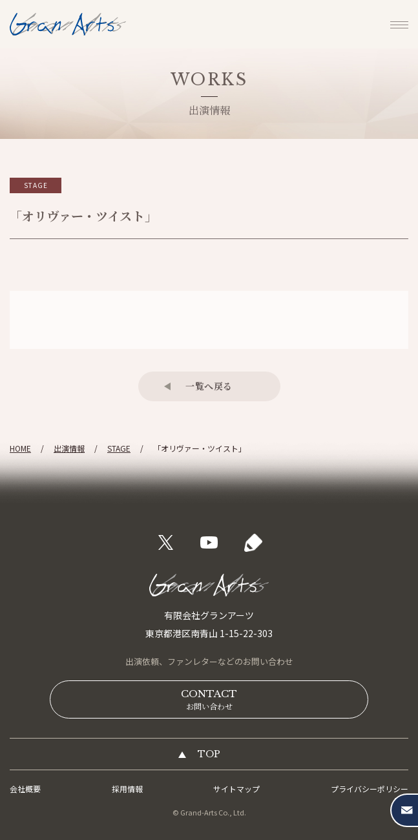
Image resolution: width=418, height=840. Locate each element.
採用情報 (127, 788)
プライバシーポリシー (369, 788)
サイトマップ (236, 788)
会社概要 (25, 788)
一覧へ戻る (209, 385)
